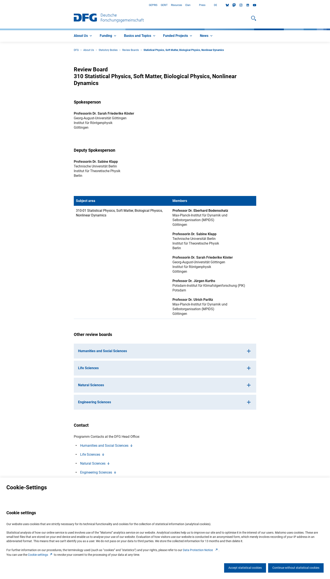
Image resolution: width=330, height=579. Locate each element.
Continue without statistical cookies (295, 567)
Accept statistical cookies (245, 567)
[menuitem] (83, 36)
